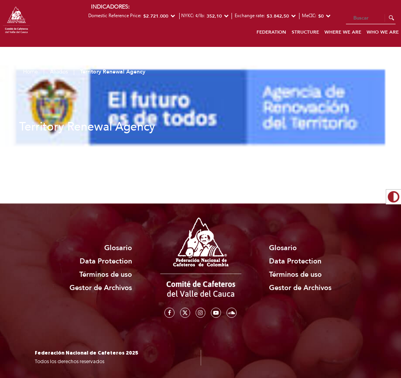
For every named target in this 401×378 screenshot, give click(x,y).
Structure (305, 32)
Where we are (342, 32)
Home (30, 71)
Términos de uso (105, 274)
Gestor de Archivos (101, 288)
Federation (271, 32)
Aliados (59, 71)
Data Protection (106, 261)
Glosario (118, 248)
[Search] (371, 18)
